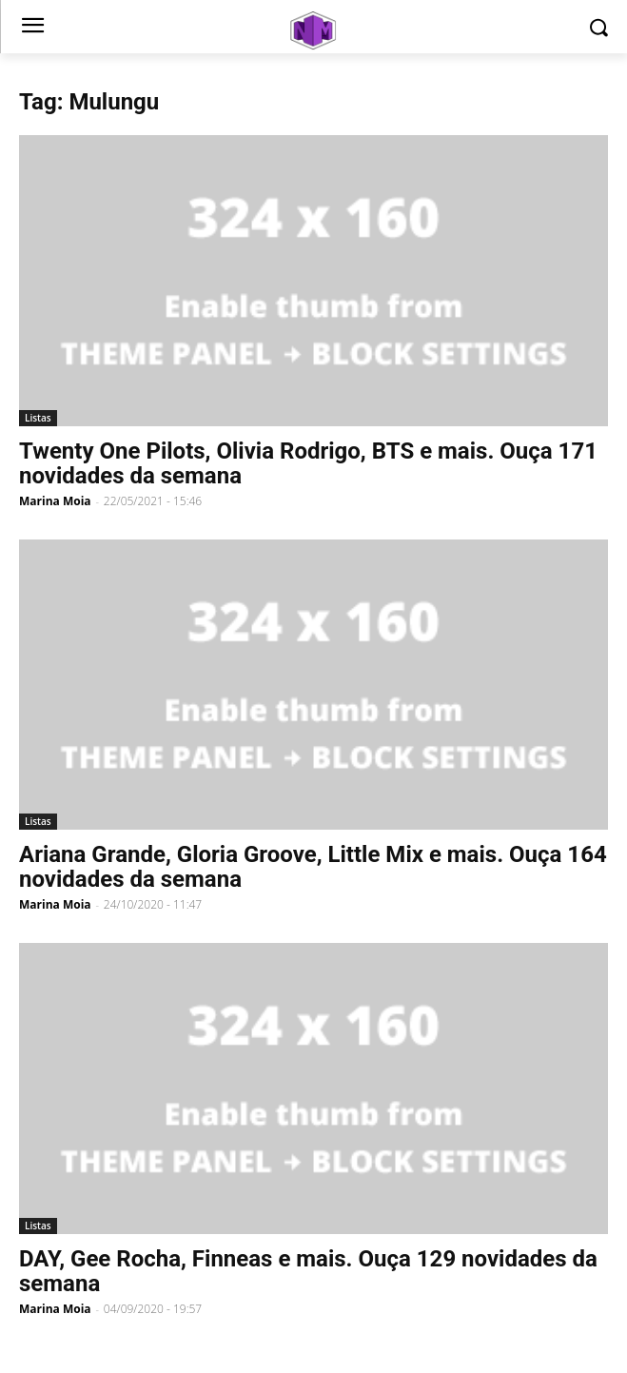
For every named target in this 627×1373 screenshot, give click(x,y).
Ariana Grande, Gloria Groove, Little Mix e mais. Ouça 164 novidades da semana (313, 866)
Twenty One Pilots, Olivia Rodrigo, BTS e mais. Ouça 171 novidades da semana (308, 463)
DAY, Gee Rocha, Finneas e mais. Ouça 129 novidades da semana (308, 1271)
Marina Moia (55, 501)
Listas (38, 417)
